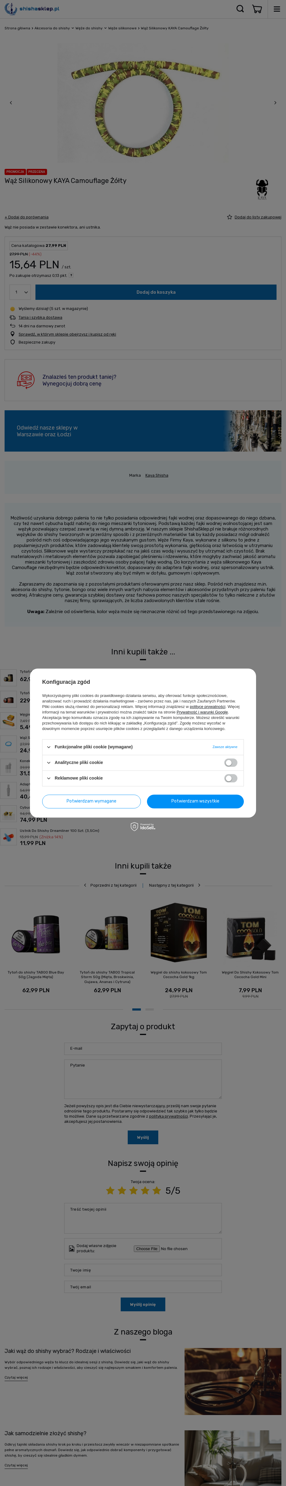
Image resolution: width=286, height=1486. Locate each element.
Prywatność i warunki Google (202, 712)
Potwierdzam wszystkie (195, 801)
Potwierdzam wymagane (91, 801)
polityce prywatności (207, 706)
